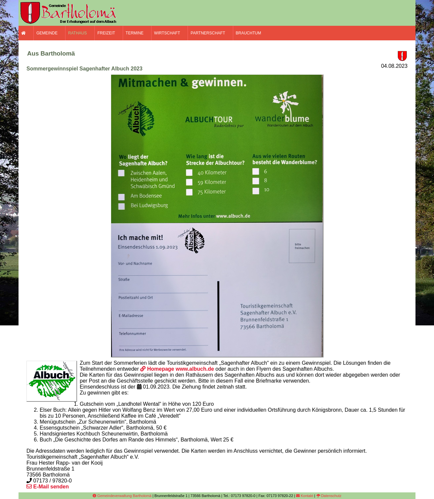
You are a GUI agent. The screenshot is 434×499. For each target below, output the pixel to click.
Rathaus (77, 33)
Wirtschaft (167, 33)
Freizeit (106, 33)
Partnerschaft (208, 33)
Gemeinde (47, 33)
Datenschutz (328, 496)
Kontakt (304, 496)
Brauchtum (248, 33)
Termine (135, 33)
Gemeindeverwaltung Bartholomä (122, 496)
